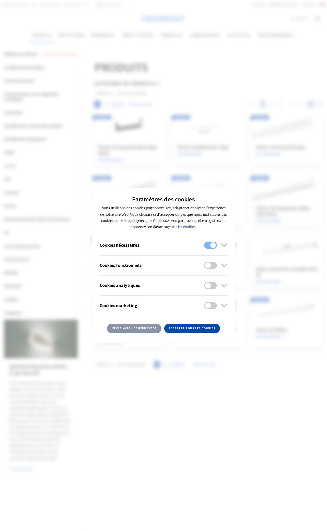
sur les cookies (183, 227)
